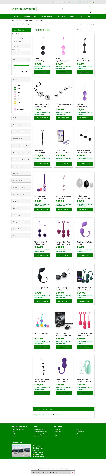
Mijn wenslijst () (90, 2)
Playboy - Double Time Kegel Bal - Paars (62, 380)
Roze (18, 95)
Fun (81, 16)
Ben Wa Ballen (17, 41)
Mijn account (80, 2)
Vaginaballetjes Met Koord (20, 38)
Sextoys (15, 16)
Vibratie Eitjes (15, 49)
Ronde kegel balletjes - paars (84, 243)
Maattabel (58, 432)
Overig (18, 85)
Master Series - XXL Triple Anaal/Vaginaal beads (84, 151)
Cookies (78, 429)
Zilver (18, 106)
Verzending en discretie (41, 434)
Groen (18, 88)
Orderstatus (80, 432)
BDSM (72, 16)
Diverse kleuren (21, 109)
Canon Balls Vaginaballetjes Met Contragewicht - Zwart (84, 60)
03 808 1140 (37, 454)
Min (14, 68)
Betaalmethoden (39, 429)
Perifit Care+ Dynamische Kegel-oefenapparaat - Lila (63, 151)
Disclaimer (52, 469)
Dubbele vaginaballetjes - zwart (40, 60)
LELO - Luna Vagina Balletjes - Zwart (62, 289)
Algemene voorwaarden (43, 469)
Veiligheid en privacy (40, 432)
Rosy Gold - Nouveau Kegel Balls (63, 197)
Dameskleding (29, 16)
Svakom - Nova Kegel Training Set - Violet (63, 243)
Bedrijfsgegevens (17, 429)
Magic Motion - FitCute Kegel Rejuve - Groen (84, 380)
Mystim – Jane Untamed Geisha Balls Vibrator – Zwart (64, 335)
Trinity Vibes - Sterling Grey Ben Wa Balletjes (42, 105)
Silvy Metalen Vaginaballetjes (40, 151)
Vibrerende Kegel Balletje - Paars (40, 243)
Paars (18, 92)
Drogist (61, 16)
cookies (56, 472)
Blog (13, 432)
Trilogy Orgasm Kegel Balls (63, 105)
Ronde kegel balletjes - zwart (42, 289)
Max (22, 71)
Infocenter (58, 434)
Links (14, 434)
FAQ (56, 436)
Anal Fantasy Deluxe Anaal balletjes (41, 380)
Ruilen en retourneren (41, 436)
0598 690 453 (37, 452)
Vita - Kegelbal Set (41, 334)
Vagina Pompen (16, 53)
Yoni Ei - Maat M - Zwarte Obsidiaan (83, 197)
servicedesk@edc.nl (39, 456)
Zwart (18, 99)
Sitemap (78, 434)
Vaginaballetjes (16, 34)
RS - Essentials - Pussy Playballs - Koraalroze (40, 197)
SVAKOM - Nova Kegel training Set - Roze (85, 335)
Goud (18, 102)
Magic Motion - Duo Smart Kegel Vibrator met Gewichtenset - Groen (84, 289)
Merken (14, 436)
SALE (90, 16)
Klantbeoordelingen (64, 469)
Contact (57, 429)
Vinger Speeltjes (16, 46)
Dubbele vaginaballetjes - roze (63, 60)
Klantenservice (71, 2)
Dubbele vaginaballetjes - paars (83, 105)
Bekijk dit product (42, 72)
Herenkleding (47, 16)
